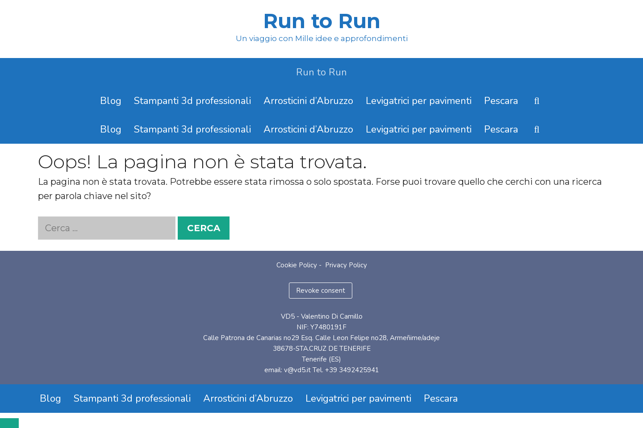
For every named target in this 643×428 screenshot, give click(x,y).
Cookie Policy (296, 265)
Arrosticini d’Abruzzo (308, 101)
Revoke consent (320, 290)
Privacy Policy (346, 265)
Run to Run (321, 20)
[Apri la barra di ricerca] (536, 101)
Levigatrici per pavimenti (419, 101)
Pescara (501, 101)
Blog (110, 101)
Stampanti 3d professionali (192, 101)
